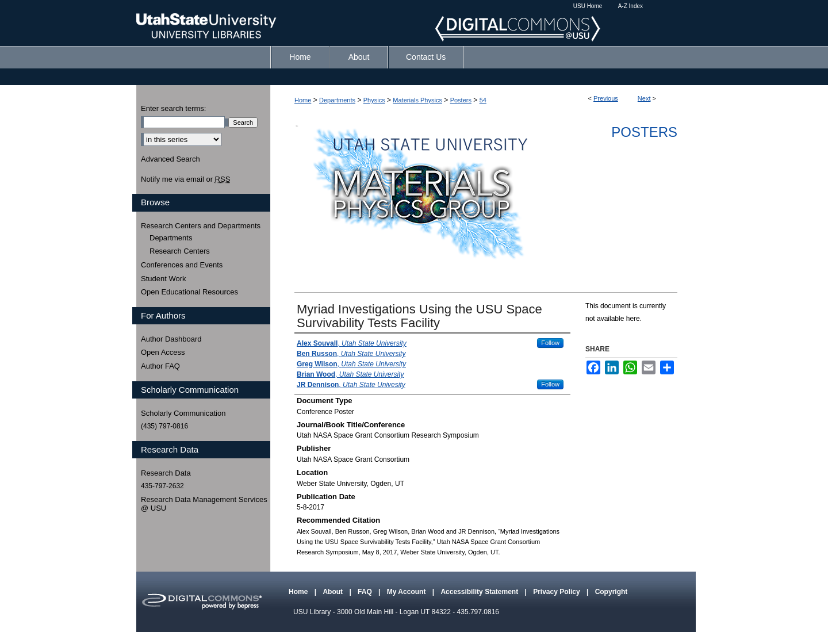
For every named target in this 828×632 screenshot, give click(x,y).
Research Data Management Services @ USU (204, 504)
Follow (550, 342)
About (333, 592)
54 (483, 100)
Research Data (166, 473)
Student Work (163, 278)
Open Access (163, 352)
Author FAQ (160, 366)
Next (644, 98)
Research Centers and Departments (200, 225)
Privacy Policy (557, 592)
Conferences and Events (182, 265)
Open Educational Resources (189, 292)
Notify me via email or (185, 179)
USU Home (588, 6)
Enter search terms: (173, 108)
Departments (337, 100)
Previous (605, 98)
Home (302, 100)
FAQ (366, 592)
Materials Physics (417, 100)
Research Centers (180, 251)
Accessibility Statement (480, 592)
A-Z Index (630, 6)
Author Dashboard (171, 339)
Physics (374, 100)
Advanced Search (170, 159)
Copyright (611, 592)
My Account (407, 592)
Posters (460, 100)
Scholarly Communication (183, 413)
